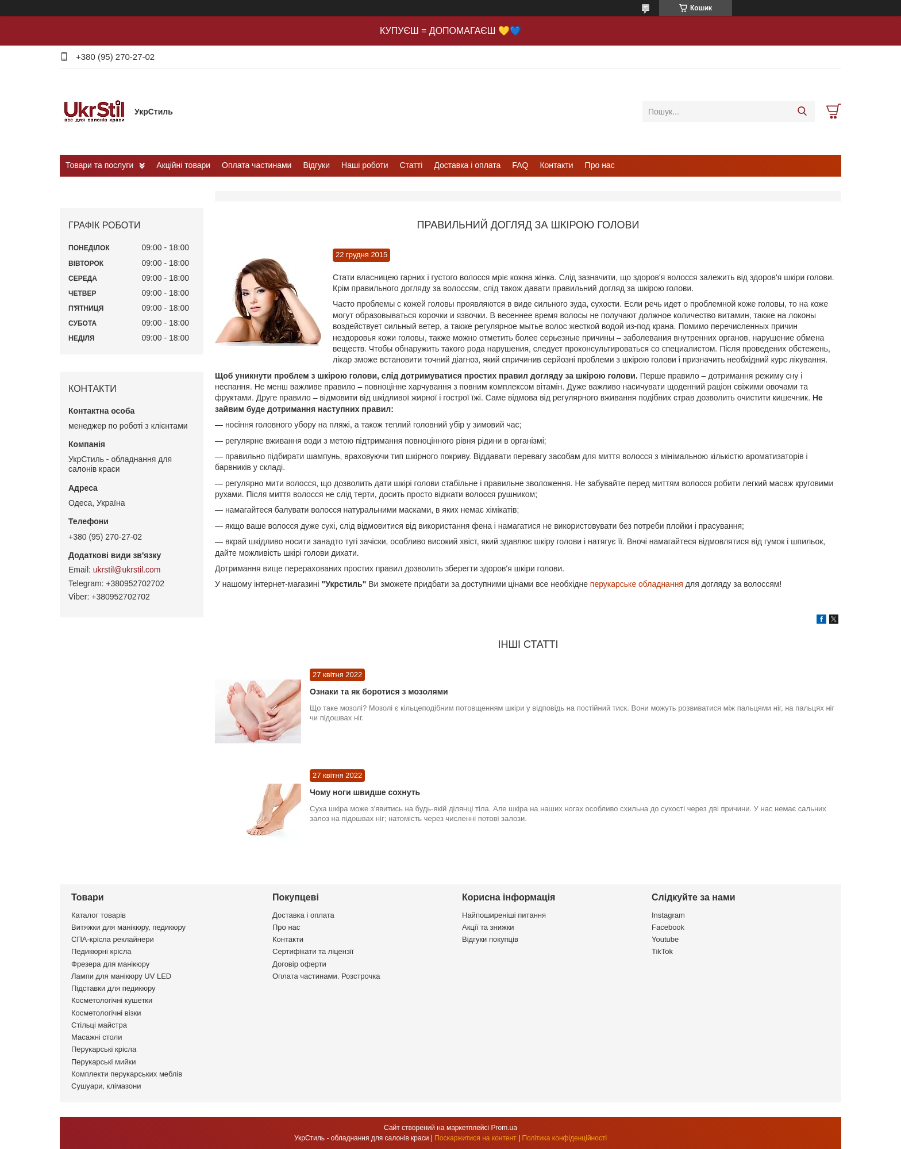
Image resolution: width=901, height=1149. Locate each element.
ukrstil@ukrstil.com (127, 569)
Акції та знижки (488, 927)
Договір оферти (299, 964)
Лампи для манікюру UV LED (121, 976)
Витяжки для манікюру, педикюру (128, 927)
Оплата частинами (256, 165)
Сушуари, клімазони (106, 1086)
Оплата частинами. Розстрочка (326, 976)
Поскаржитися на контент (475, 1138)
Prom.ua (504, 1128)
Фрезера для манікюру (110, 964)
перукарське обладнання (636, 584)
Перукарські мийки (103, 1062)
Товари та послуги (99, 165)
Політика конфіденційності (564, 1138)
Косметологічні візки (106, 1013)
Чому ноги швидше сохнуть (365, 792)
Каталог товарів (98, 915)
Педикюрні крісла (101, 951)
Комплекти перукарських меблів (126, 1074)
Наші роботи (364, 165)
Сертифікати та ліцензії (312, 951)
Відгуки (316, 165)
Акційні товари (183, 165)
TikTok (662, 951)
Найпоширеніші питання (504, 915)
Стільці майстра (99, 1025)
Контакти (556, 165)
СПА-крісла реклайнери (112, 939)
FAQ (520, 165)
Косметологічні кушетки (111, 1000)
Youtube (665, 939)
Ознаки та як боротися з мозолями (379, 691)
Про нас (600, 165)
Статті (411, 165)
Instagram (668, 915)
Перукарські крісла (103, 1049)
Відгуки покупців (490, 939)
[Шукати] (802, 111)
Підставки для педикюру (113, 988)
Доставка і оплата (467, 165)
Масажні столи (96, 1037)
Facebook (668, 927)
